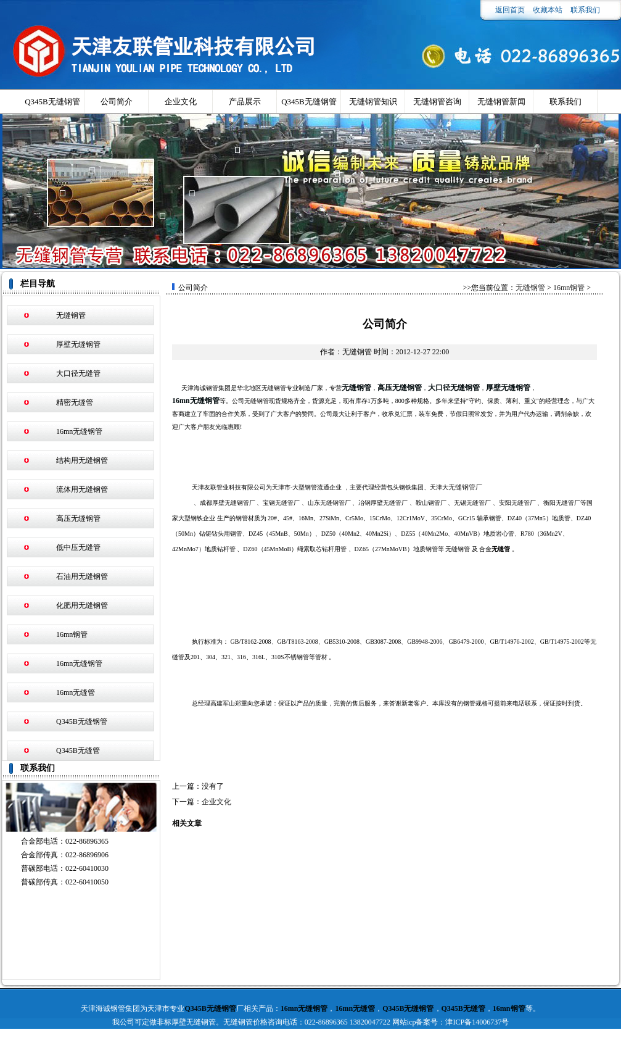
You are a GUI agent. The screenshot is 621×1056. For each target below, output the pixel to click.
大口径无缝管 (78, 373)
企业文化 (181, 101)
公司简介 (117, 101)
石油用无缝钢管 (82, 576)
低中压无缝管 (78, 547)
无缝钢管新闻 (501, 101)
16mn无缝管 (75, 692)
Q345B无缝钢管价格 (309, 105)
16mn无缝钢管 (79, 431)
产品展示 (245, 101)
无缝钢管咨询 (437, 101)
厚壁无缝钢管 (78, 344)
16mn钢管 (72, 634)
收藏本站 (547, 10)
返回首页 (510, 10)
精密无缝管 (74, 402)
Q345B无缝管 (78, 750)
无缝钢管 (71, 315)
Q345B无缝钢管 (52, 101)
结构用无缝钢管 (82, 460)
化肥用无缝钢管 (82, 605)
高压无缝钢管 (78, 518)
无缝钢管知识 (373, 101)
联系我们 (585, 10)
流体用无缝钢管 (82, 489)
